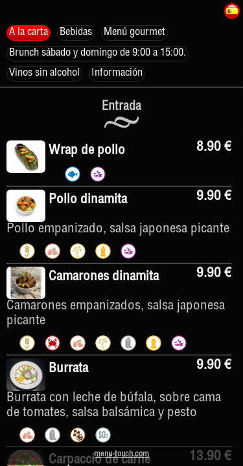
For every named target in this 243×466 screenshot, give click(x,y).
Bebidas (76, 32)
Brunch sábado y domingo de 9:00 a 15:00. (97, 53)
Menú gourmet (134, 32)
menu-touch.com (121, 454)
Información (117, 73)
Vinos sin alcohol (44, 73)
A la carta (28, 32)
